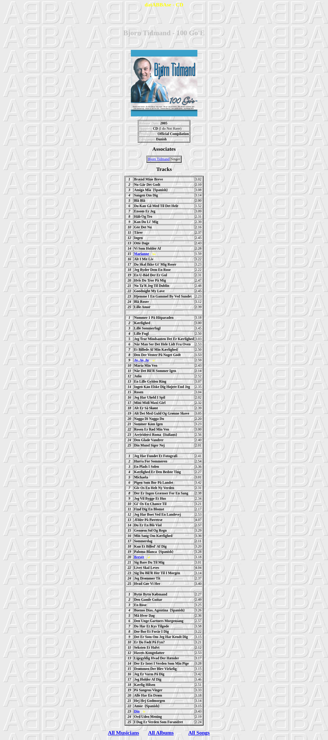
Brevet (139, 557)
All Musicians (123, 733)
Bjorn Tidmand (158, 159)
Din (136, 711)
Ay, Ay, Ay (141, 360)
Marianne (141, 254)
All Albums (161, 733)
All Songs (199, 733)
